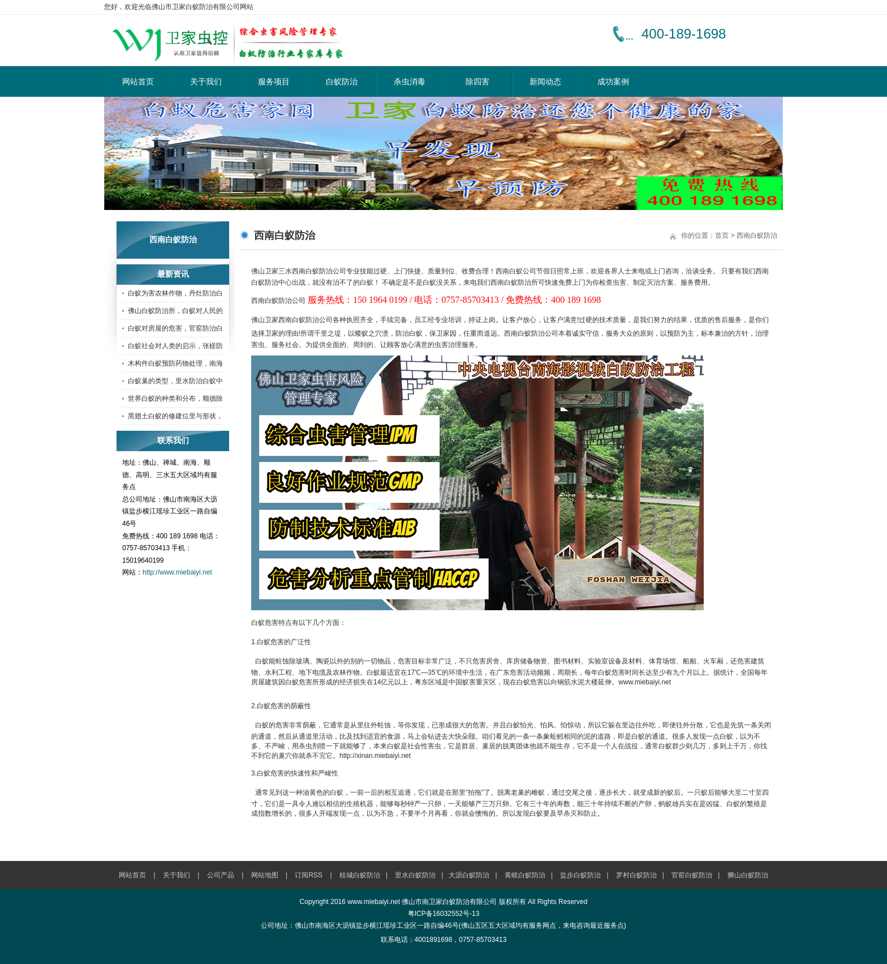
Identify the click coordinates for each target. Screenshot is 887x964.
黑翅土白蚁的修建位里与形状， (175, 416)
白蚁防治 (342, 81)
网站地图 (264, 875)
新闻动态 (545, 81)
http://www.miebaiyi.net (177, 572)
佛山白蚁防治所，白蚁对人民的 (175, 311)
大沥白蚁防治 (469, 875)
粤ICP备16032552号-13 (444, 914)
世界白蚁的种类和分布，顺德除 (175, 398)
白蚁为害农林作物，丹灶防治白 (175, 293)
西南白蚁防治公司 (319, 271)
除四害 (477, 81)
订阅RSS (308, 875)
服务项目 (274, 81)
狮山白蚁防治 (747, 875)
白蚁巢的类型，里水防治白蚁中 (175, 381)
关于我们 (206, 81)
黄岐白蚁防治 (525, 875)
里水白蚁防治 (415, 875)
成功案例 (613, 81)
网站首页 (138, 81)
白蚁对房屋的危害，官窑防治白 (175, 328)
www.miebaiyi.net (644, 682)
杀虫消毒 (409, 81)
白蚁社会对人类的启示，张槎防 (175, 346)
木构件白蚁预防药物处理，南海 (175, 363)
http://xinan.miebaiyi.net (375, 756)
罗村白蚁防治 (636, 875)
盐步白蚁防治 (580, 875)
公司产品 (220, 875)
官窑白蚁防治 (691, 875)
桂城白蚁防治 (359, 875)
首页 (722, 235)
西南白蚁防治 (757, 235)
